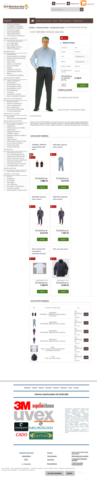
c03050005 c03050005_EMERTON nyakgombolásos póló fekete (53, 314)
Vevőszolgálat (52, 456)
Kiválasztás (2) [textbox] (80, 62)
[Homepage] (33, 20)
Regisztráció (75, 3)
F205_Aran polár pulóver (60, 249)
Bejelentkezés (61, 3)
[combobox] (82, 56)
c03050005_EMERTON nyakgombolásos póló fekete (39, 147)
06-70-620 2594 (62, 394)
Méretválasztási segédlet (80, 456)
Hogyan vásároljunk (37, 26)
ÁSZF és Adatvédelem (65, 21)
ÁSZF (26, 459)
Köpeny (70, 387)
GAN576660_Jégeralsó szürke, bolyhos (60, 146)
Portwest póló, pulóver (57, 27)
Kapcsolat (50, 459)
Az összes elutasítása (55, 473)
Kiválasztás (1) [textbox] (80, 56)
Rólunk (55, 21)
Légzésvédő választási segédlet (79, 459)
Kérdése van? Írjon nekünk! (44, 21)
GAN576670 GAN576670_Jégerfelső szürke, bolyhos (53, 340)
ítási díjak (26, 464)
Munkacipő (34, 387)
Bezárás (69, 473)
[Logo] (16, 8)
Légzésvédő (76, 387)
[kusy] (63, 85)
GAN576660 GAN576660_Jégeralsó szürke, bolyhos (52, 323)
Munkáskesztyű (64, 387)
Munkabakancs (27, 387)
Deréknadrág (56, 387)
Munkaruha (41, 387)
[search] (80, 9)
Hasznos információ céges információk (80, 453)
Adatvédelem (26, 456)
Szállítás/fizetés (77, 21)
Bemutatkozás (52, 464)
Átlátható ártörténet (67, 43)
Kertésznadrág (49, 387)
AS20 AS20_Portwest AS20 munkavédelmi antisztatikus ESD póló (53, 348)
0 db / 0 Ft (90, 4)
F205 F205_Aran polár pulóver (53, 357)
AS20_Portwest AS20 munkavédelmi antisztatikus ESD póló (39, 251)
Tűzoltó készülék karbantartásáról (77, 463)
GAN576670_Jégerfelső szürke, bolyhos (60, 198)
